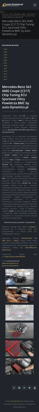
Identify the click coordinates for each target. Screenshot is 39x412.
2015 (5, 79)
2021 (5, 63)
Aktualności (17, 14)
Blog (23, 14)
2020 (5, 66)
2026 (5, 49)
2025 (5, 52)
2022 (5, 60)
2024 (5, 55)
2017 (5, 74)
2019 (5, 68)
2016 (5, 77)
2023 (5, 57)
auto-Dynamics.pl (16, 401)
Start (11, 14)
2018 (5, 71)
